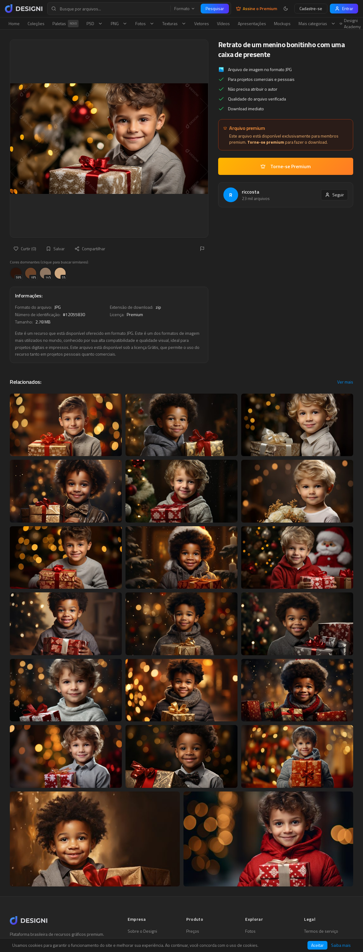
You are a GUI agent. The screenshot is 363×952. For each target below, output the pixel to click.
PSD (95, 23)
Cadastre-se (310, 8)
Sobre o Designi (142, 931)
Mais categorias (317, 23)
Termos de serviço (321, 931)
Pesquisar (215, 8)
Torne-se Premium (286, 166)
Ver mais (345, 382)
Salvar (55, 248)
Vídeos (223, 23)
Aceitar (317, 945)
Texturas (174, 23)
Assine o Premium (256, 9)
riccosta (250, 191)
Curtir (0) (25, 248)
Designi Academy (350, 23)
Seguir (334, 194)
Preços (192, 931)
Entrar (344, 8)
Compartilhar (90, 248)
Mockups (282, 23)
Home (14, 23)
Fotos (144, 23)
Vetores (201, 23)
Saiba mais (341, 945)
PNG (119, 23)
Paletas (65, 23)
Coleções (36, 23)
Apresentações (252, 23)
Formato (184, 9)
